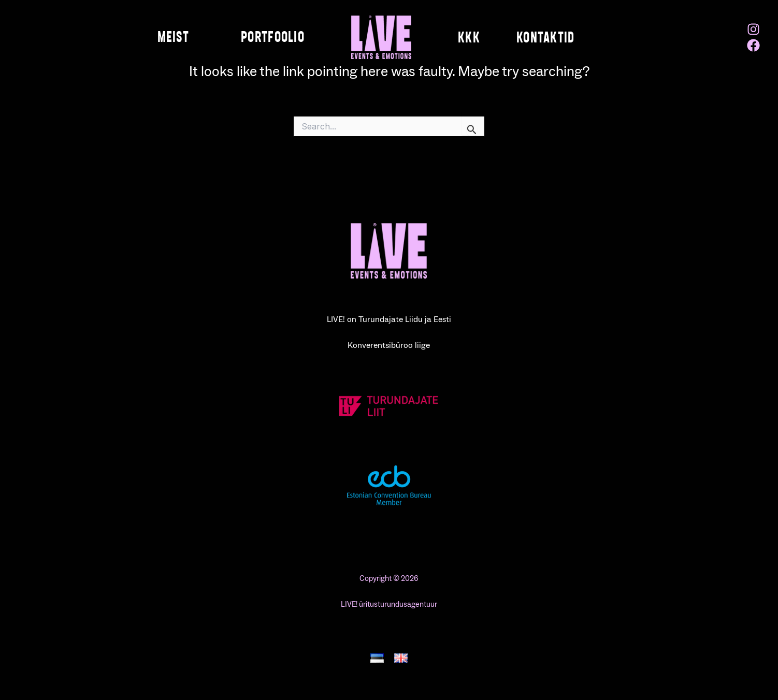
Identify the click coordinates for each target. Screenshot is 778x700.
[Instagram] (753, 29)
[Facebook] (753, 45)
